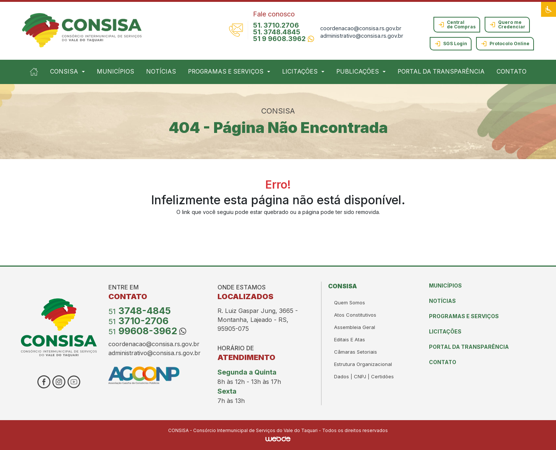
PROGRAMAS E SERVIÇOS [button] (225, 71)
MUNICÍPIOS (115, 71)
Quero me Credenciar (507, 24)
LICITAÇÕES (445, 331)
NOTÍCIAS (161, 71)
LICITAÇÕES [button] (300, 71)
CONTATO (511, 71)
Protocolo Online (505, 43)
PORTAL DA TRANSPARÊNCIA (441, 71)
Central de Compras (457, 24)
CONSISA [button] (64, 71)
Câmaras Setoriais (355, 352)
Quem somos (349, 302)
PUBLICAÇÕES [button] (357, 71)
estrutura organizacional (363, 364)
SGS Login (450, 43)
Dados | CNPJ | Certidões (364, 376)
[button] (548, 9)
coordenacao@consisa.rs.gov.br (360, 28)
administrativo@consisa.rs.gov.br (361, 35)
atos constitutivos (355, 315)
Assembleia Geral (354, 327)
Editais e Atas (349, 339)
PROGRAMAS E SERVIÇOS (464, 316)
